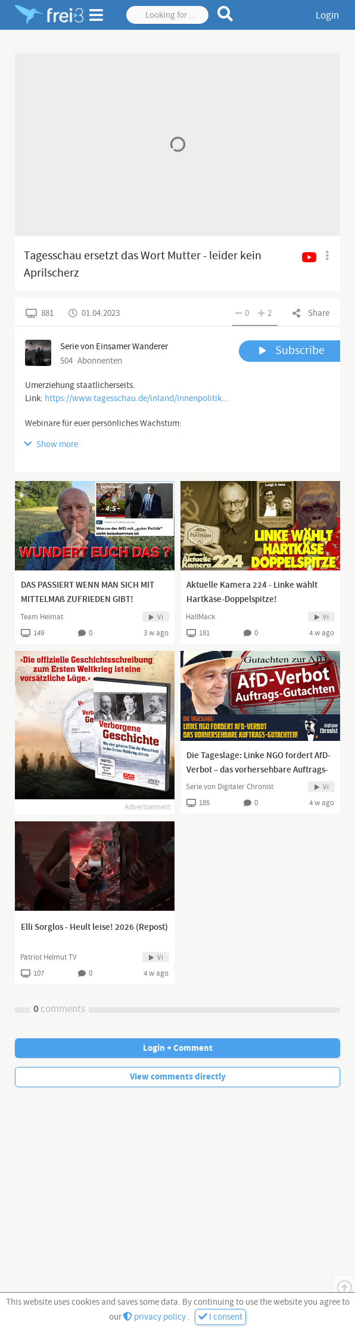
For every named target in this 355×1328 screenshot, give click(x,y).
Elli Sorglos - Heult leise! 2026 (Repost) (94, 927)
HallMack (200, 617)
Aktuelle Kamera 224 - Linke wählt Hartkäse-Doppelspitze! (251, 592)
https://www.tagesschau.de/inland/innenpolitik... (137, 398)
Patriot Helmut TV (48, 957)
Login (327, 15)
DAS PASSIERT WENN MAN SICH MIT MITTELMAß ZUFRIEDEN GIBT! (87, 592)
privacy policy (155, 1317)
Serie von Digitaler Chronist (229, 787)
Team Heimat (41, 617)
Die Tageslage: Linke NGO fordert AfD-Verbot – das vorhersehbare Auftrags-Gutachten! (258, 770)
